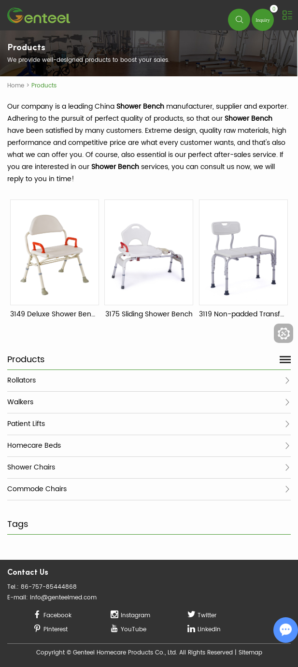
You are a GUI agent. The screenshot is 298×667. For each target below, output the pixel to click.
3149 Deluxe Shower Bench (54, 314)
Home (15, 85)
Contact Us (27, 573)
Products (44, 85)
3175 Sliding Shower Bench (149, 314)
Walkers (20, 402)
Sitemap (250, 652)
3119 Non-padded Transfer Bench (243, 314)
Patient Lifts (26, 423)
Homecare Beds (34, 445)
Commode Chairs (37, 489)
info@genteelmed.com (63, 597)
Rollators (21, 380)
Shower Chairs (31, 467)
